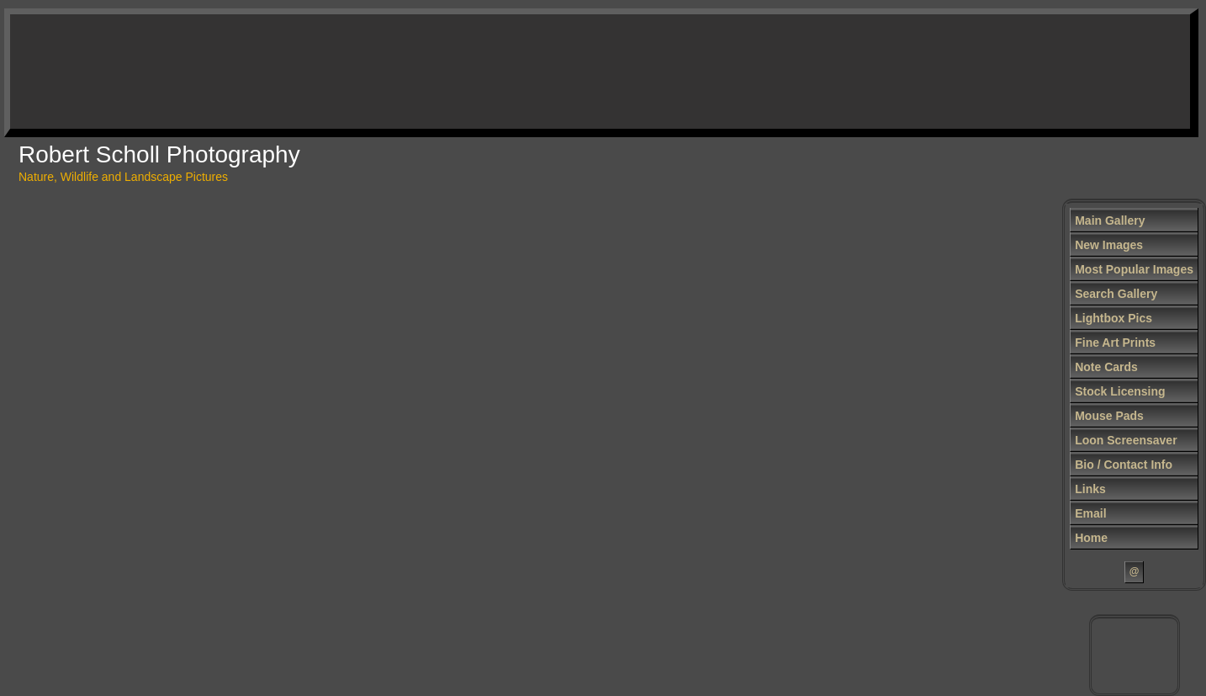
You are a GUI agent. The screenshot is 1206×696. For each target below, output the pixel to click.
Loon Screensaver (1126, 440)
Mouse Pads (1109, 415)
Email (1090, 513)
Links (1090, 489)
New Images (1109, 245)
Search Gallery (1116, 293)
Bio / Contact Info (1123, 464)
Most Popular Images (1134, 269)
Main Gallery (1110, 220)
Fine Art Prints (1115, 342)
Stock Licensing (1120, 391)
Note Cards (1106, 367)
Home (1091, 538)
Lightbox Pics (1113, 318)
